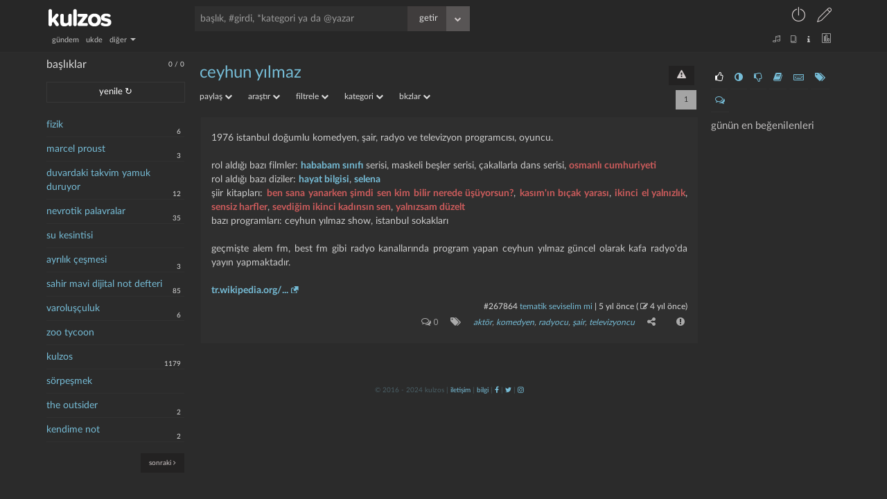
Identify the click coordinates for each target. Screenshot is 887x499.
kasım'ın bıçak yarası (564, 193)
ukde (94, 40)
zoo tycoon (70, 333)
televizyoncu (612, 322)
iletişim (460, 390)
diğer (122, 40)
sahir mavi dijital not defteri (104, 284)
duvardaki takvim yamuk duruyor (98, 180)
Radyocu (553, 322)
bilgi (483, 390)
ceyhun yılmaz (250, 72)
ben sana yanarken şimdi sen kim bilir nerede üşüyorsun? (390, 193)
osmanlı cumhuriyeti (612, 165)
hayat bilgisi (324, 179)
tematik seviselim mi (556, 306)
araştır (264, 96)
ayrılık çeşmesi (76, 260)
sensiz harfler (239, 207)
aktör (482, 322)
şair (578, 322)
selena (367, 179)
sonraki (162, 462)
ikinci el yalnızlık (650, 193)
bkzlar (414, 96)
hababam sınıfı (332, 165)
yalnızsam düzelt (430, 207)
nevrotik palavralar (85, 211)
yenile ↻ (115, 91)
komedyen (515, 322)
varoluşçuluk (73, 308)
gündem (65, 40)
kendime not (73, 430)
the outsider (72, 405)
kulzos (59, 357)
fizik (54, 125)
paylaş (216, 96)
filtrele (312, 96)
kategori (363, 96)
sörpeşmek (69, 381)
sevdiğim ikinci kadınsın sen (331, 207)
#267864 (501, 306)
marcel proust (75, 149)
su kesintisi (69, 235)
